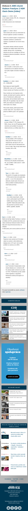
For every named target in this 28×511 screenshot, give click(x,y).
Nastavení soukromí (14, 496)
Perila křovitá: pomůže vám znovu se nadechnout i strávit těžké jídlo (18, 466)
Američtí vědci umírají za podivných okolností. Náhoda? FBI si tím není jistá (17, 319)
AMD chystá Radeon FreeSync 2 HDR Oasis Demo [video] (13, 8)
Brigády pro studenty (14, 426)
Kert (3, 217)
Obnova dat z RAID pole (7, 424)
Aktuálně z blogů (14, 387)
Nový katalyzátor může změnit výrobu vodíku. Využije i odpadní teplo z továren (17, 331)
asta (7, 264)
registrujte (8, 292)
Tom (7, 173)
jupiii (4, 30)
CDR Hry (14, 308)
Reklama (14, 481)
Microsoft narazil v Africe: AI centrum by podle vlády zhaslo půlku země (18, 434)
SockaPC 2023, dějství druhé (15, 397)
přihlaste (22, 290)
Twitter (15, 479)
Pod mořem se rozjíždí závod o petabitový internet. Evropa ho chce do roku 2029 (17, 337)
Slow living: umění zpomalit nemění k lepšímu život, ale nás (18, 456)
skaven (4, 16)
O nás (21, 479)
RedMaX (5, 81)
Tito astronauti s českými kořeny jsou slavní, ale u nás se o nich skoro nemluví (17, 325)
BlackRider (8, 158)
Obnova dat (16, 424)
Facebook (8, 479)
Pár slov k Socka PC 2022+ (15, 409)
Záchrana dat (23, 424)
